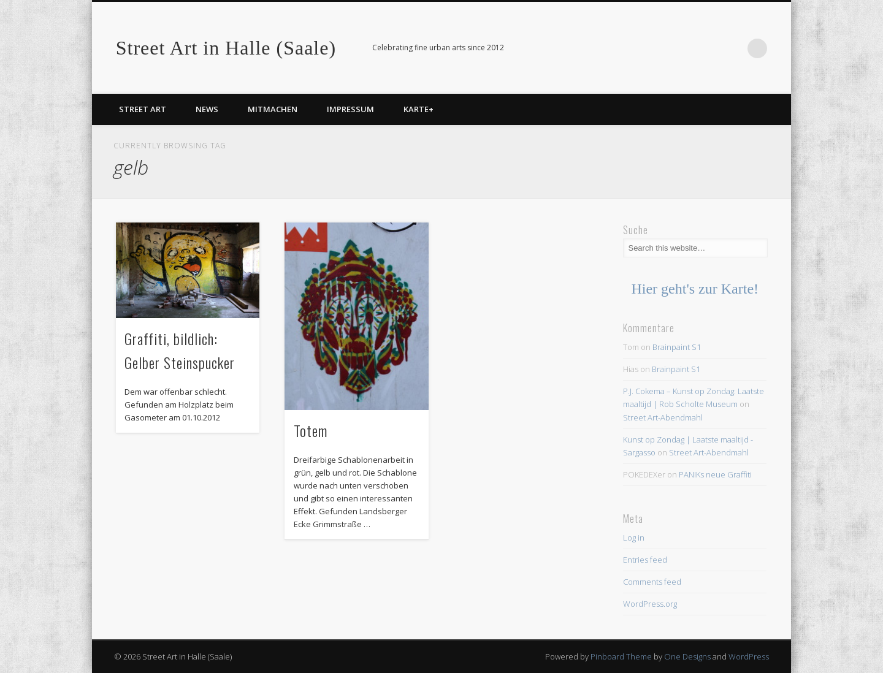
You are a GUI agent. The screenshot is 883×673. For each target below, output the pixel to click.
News (207, 109)
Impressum (350, 109)
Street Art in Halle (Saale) (226, 48)
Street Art (142, 109)
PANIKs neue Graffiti (715, 474)
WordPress (748, 656)
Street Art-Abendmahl (663, 417)
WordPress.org (650, 603)
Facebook (732, 48)
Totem (310, 430)
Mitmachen (272, 109)
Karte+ (418, 109)
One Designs (687, 656)
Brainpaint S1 (676, 346)
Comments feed (652, 581)
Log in (633, 537)
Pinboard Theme (621, 656)
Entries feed (645, 559)
